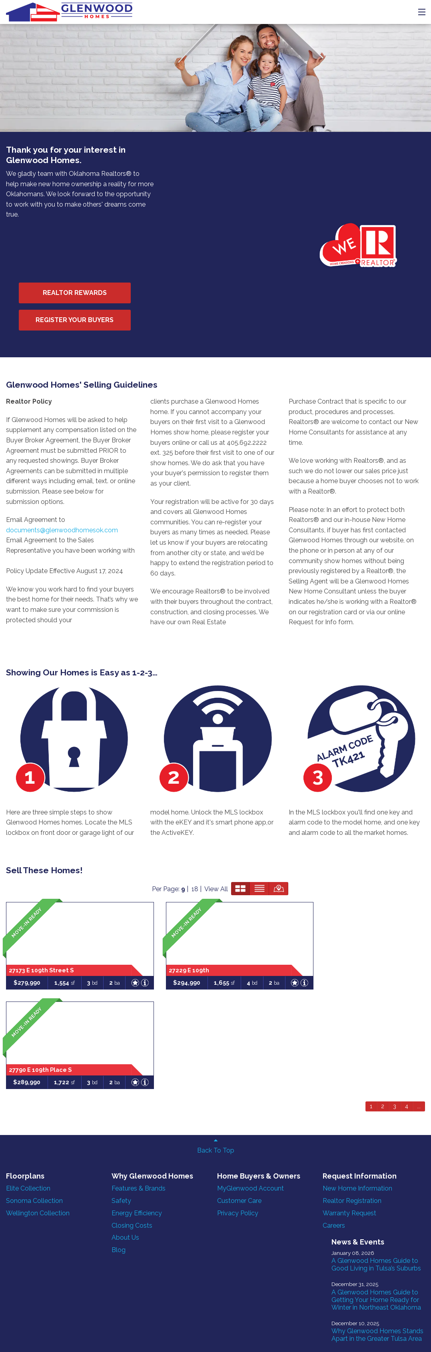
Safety (102, 963)
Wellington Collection (38, 966)
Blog (99, 1012)
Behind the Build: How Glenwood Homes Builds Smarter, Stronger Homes (387, 1084)
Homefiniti (43, 1336)
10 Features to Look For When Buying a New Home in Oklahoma (386, 1127)
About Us (106, 1000)
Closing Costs (112, 988)
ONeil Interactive (135, 1336)
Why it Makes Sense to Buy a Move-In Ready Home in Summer (384, 1205)
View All (351, 747)
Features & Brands (119, 951)
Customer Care (200, 963)
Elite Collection (28, 942)
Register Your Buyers (218, 190)
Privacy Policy (198, 976)
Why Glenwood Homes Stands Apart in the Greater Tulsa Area (385, 1041)
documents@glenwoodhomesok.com (62, 405)
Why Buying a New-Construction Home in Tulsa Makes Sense (383, 1166)
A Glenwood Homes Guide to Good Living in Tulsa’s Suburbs (385, 955)
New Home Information (299, 942)
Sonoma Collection (34, 954)
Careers (276, 979)
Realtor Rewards (219, 163)
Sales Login (144, 1328)
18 (330, 747)
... (419, 860)
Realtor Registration (294, 954)
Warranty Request (291, 966)
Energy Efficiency (117, 976)
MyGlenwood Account (211, 951)
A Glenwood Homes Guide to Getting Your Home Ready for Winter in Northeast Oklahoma (386, 999)
